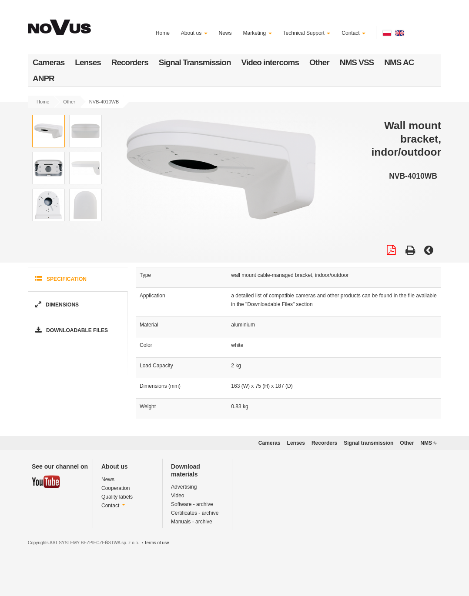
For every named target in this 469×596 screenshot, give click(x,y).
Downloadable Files (71, 330)
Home (163, 33)
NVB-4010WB (104, 101)
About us (194, 33)
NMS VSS (357, 62)
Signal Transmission (195, 62)
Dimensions (56, 304)
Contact (353, 33)
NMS (428, 443)
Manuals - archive (191, 522)
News (225, 33)
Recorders (129, 62)
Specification (60, 279)
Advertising (184, 487)
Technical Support (307, 33)
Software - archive (192, 504)
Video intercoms (270, 62)
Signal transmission (368, 443)
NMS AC (399, 62)
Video (177, 496)
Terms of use (156, 542)
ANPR (43, 78)
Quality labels (117, 497)
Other (319, 62)
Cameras (48, 62)
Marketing (257, 33)
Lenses (87, 62)
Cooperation (115, 488)
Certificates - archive (194, 513)
